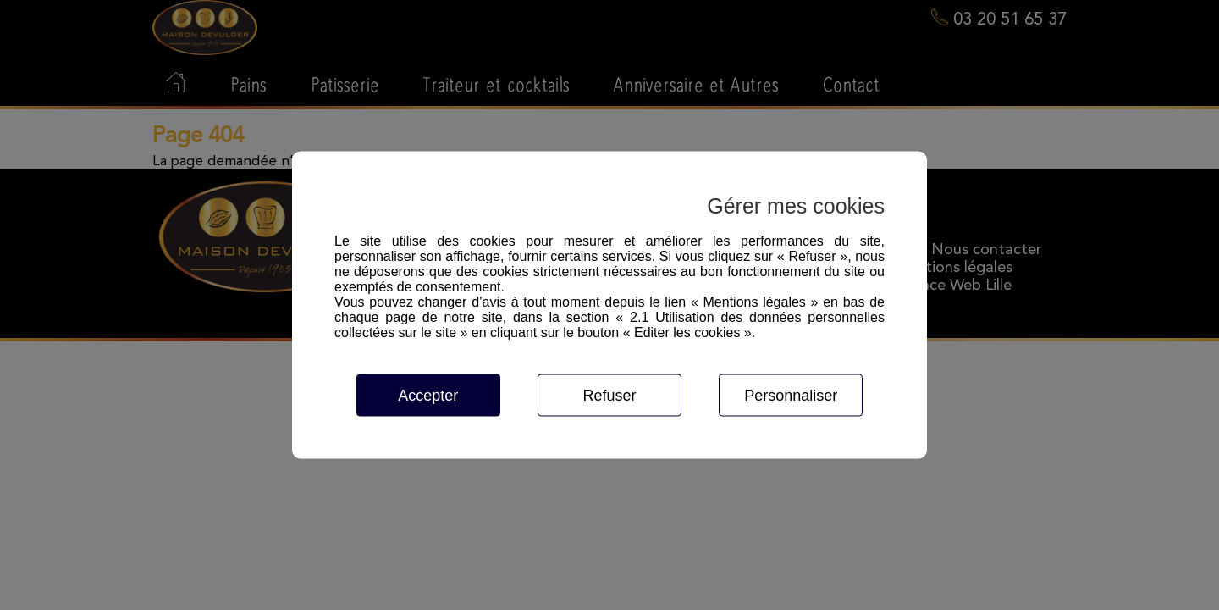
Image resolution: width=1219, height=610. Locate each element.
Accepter (428, 395)
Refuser (609, 395)
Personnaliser (790, 395)
